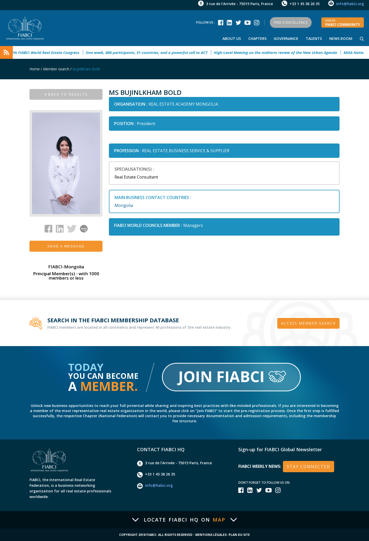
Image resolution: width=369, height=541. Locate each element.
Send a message (66, 246)
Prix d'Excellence (290, 22)
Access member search (308, 323)
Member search (56, 69)
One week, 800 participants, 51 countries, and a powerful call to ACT (152, 52)
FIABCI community (342, 23)
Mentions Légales (211, 534)
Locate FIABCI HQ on (184, 519)
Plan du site (239, 534)
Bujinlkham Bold (86, 69)
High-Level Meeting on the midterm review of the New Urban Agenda (281, 52)
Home (34, 69)
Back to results (66, 94)
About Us (231, 38)
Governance (286, 38)
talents (314, 38)
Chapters (257, 38)
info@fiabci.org (350, 3)
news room (341, 38)
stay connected (308, 466)
